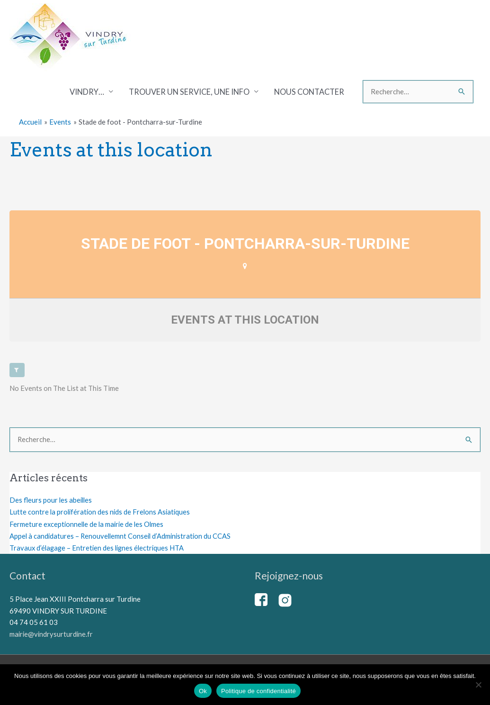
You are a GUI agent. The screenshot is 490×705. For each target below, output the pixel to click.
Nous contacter (309, 92)
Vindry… (87, 92)
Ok (203, 691)
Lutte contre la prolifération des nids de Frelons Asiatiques (101, 511)
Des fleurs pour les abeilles (51, 500)
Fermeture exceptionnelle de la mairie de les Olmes (88, 523)
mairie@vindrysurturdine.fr (52, 633)
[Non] (478, 684)
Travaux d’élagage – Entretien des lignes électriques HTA (98, 547)
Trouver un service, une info (189, 92)
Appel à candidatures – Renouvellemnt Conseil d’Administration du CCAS (122, 535)
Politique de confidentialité (258, 691)
